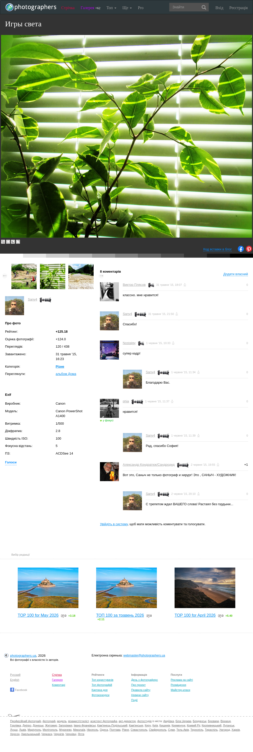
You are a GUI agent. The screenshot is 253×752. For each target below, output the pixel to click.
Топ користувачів (102, 679)
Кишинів (164, 725)
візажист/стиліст (78, 721)
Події (134, 700)
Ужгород (224, 729)
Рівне (125, 729)
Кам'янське (136, 725)
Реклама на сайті (182, 679)
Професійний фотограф (25, 721)
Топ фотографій (102, 684)
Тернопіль (197, 729)
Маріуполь (34, 729)
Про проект (138, 684)
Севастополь (139, 729)
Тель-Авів (182, 729)
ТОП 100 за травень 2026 (120, 615)
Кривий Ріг (193, 725)
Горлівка (15, 725)
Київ (155, 725)
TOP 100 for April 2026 (195, 615)
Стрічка (68, 8)
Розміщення (178, 684)
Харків (235, 729)
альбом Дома (66, 374)
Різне (60, 366)
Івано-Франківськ (85, 725)
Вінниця (226, 721)
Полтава (115, 729)
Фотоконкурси (100, 695)
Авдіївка (168, 721)
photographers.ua (23, 655)
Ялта (81, 734)
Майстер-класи (180, 689)
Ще (127, 8)
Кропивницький (211, 725)
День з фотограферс (144, 679)
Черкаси (46, 734)
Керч (148, 725)
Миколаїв (79, 729)
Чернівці (71, 734)
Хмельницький (30, 734)
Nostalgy (129, 343)
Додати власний (235, 274)
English (14, 679)
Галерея (90, 8)
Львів (22, 729)
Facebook (18, 689)
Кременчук (178, 725)
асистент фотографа (103, 721)
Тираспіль (211, 729)
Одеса (104, 729)
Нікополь (92, 729)
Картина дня (100, 689)
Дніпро (27, 725)
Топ (111, 8)
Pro (140, 8)
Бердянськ (199, 721)
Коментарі (58, 684)
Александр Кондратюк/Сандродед (149, 464)
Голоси (10, 462)
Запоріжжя (65, 725)
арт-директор (127, 721)
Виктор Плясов (134, 285)
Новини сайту (140, 695)
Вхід (219, 8)
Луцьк (14, 729)
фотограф (49, 721)
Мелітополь (50, 729)
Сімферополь (157, 729)
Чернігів (59, 734)
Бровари (213, 721)
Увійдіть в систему (114, 524)
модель (62, 721)
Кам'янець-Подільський (112, 725)
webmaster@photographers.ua (144, 655)
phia (126, 401)
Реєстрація (238, 8)
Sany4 (32, 299)
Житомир (51, 725)
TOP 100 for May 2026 (38, 615)
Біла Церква (183, 721)
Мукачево (65, 729)
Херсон (14, 734)
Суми (171, 729)
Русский (15, 674)
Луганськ (228, 725)
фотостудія (144, 721)
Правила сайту (140, 689)
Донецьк (38, 725)
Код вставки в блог (217, 249)
